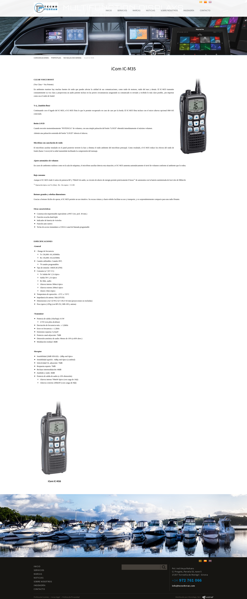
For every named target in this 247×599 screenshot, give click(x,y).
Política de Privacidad (71, 597)
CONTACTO (39, 589)
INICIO (37, 566)
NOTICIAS (38, 577)
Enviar (164, 567)
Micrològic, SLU (194, 597)
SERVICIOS (39, 570)
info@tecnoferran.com (183, 585)
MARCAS (38, 574)
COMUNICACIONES (41, 58)
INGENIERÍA (39, 585)
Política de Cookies (41, 597)
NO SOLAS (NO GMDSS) (72, 58)
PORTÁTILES (56, 58)
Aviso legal (55, 597)
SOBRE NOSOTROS (43, 581)
